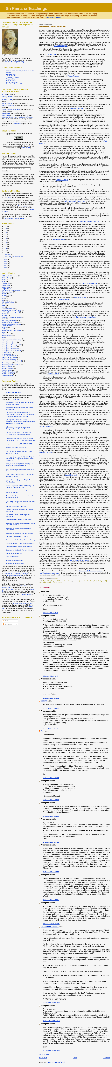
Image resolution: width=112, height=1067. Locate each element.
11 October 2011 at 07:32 (51, 708)
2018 (5, 240)
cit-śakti (4, 293)
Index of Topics (11, 80)
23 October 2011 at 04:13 (51, 842)
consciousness (6, 295)
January (8, 258)
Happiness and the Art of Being (11, 310)
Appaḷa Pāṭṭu (6, 285)
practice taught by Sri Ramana (11, 324)
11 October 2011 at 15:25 (51, 728)
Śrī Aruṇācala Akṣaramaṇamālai (12, 341)
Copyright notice (11, 74)
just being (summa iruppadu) (11, 312)
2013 (5, 250)
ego (71, 581)
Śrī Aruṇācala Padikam (9, 347)
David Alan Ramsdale (50, 927)
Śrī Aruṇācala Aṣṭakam (9, 343)
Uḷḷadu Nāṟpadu (100, 581)
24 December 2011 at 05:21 (51, 1051)
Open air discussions (12, 557)
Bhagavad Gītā (6, 289)
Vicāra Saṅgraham (8, 375)
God (3, 304)
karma (4, 313)
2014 (5, 248)
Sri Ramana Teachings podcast (23, 603)
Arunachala (5, 287)
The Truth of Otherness (9, 359)
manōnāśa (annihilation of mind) (82, 581)
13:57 (56, 578)
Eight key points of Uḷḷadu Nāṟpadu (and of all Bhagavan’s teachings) (20, 502)
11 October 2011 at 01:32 (51, 698)
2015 (5, 246)
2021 (5, 234)
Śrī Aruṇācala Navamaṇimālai (11, 345)
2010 (5, 260)
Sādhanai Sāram (7, 325)
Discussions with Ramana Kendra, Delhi (19, 520)
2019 (5, 238)
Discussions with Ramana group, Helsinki (19, 546)
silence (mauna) (7, 335)
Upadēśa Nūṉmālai (8, 368)
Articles (8, 197)
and (17, 117)
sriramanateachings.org (55, 17)
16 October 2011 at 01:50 (51, 816)
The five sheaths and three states (16, 506)
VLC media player (25, 594)
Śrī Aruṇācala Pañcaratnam (10, 349)
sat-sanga (5, 327)
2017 (5, 242)
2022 (5, 232)
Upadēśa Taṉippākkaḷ (8, 372)
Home (75, 1058)
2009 (5, 262)
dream (4, 297)
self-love (4, 332)
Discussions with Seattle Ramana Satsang (19, 550)
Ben (42, 731)
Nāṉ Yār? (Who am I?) (9, 320)
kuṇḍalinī (5, 315)
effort (3, 298)
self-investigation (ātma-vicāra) (11, 330)
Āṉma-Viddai (46, 581)
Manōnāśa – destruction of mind (14, 256)
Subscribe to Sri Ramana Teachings (16, 573)
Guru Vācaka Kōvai (8, 308)
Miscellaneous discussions (14, 560)
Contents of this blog (12, 77)
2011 (5, 252)
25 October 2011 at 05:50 (51, 872)
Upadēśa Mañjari (7, 366)
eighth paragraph (70, 201)
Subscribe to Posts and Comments (17, 84)
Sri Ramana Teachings (26, 8)
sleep (3, 337)
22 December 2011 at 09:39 (51, 1021)
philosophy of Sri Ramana (10, 322)
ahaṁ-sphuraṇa (7, 278)
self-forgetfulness (7, 329)
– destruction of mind (53, 26)
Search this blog (11, 76)
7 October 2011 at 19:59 (50, 613)
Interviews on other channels (15, 563)
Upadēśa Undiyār (57, 582)
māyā (93, 581)
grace (3, 305)
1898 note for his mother (9, 276)
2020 (5, 236)
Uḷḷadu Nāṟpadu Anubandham (11, 365)
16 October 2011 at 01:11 (51, 800)
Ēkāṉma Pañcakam (8, 302)
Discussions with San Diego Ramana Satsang (20, 540)
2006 (5, 268)
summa (44, 701)
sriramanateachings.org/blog (14, 62)
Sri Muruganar (6, 352)
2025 (5, 226)
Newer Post (43, 1058)
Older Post (106, 1058)
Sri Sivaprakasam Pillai (9, 356)
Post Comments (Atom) (56, 1062)
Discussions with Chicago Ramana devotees (20, 543)
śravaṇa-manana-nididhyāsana (11, 339)
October (8, 254)
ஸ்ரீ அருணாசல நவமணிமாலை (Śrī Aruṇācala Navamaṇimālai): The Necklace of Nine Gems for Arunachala (20, 421)
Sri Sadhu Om (6, 354)
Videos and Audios (12, 82)
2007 (5, 266)
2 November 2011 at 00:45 (51, 924)
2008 (5, 264)
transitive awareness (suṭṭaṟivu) (12, 361)
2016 (5, 244)
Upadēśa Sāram (7, 370)
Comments (7, 624)
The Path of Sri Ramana (9, 357)
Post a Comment (44, 1054)
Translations (17, 123)
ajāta (3, 281)
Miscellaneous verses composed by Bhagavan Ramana (17, 491)
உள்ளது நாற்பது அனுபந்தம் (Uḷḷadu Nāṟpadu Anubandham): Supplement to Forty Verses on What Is (20, 458)
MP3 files (11, 589)
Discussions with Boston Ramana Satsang (19, 533)
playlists (17, 399)
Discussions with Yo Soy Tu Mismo (17, 536)
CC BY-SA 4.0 (25, 148)
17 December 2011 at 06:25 (51, 1003)
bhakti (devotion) (7, 292)
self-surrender (6, 334)
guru (3, 307)
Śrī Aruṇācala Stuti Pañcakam (11, 351)
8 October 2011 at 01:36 (50, 676)
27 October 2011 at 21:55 (51, 900)
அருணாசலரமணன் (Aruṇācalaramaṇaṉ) (19, 444)
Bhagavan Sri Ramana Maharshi (60, 581)
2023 (5, 230)
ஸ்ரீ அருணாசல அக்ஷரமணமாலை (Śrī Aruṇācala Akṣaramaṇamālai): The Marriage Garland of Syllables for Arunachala (20, 414)
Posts (5, 621)
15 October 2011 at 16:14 (51, 778)
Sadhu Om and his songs (14, 553)
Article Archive (10, 79)
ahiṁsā (4, 280)
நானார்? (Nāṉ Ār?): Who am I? (16, 447)
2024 (5, 228)
